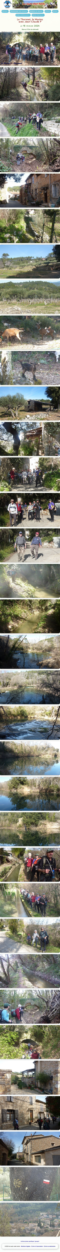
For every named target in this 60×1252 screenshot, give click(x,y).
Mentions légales (25, 1246)
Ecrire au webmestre (49, 1246)
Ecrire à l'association (37, 1246)
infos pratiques (38, 15)
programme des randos (19, 11)
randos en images (36, 11)
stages (47, 11)
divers (55, 11)
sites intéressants (23, 15)
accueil (5, 11)
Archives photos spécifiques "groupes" (30, 1241)
